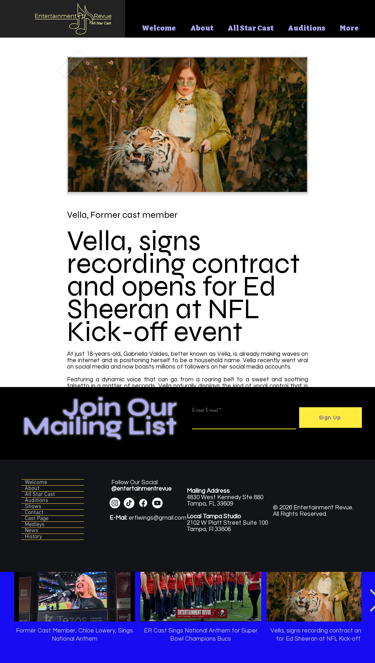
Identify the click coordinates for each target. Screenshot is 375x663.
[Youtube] (157, 503)
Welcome (36, 482)
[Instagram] (115, 503)
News (31, 531)
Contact (34, 512)
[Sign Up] (330, 417)
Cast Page (37, 518)
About (32, 488)
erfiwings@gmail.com (148, 518)
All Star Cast (40, 494)
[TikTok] (129, 503)
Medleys (35, 524)
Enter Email (205, 410)
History (33, 537)
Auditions (36, 500)
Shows (33, 506)
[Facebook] (143, 503)
